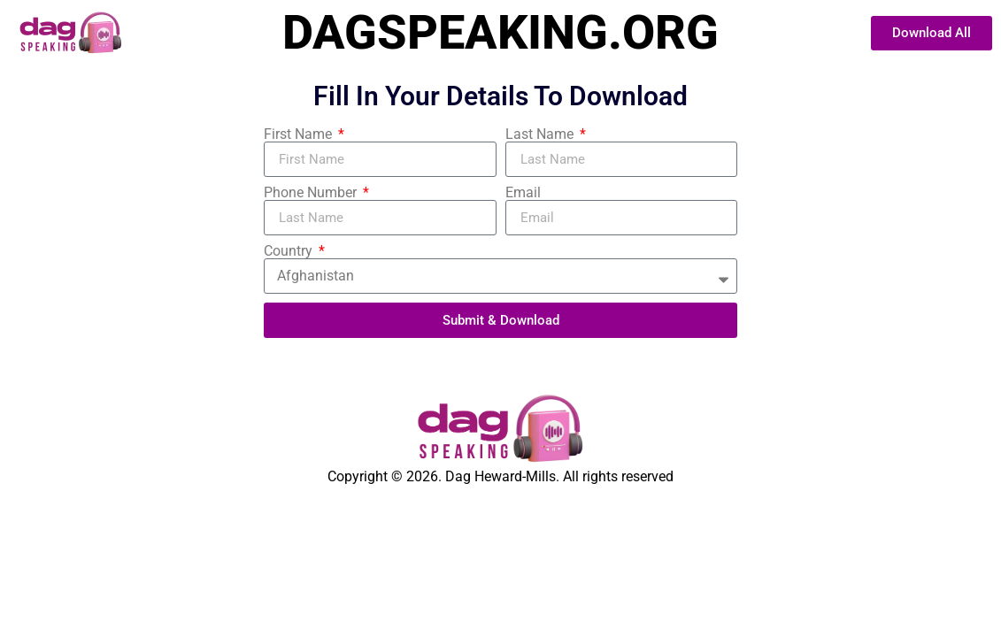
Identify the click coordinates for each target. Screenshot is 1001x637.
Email (523, 193)
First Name (299, 134)
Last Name (541, 134)
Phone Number (312, 193)
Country (290, 251)
